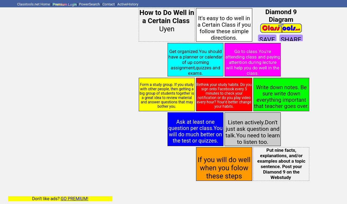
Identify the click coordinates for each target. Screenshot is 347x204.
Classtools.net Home (33, 4)
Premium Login (65, 4)
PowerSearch (89, 4)
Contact (108, 4)
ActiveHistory (127, 4)
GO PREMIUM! (75, 198)
